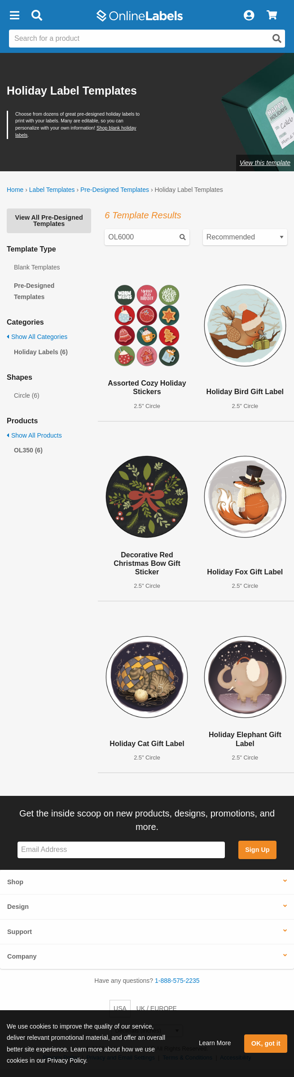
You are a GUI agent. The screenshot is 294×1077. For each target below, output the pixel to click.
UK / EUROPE (156, 1008)
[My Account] (248, 15)
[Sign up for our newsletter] (121, 850)
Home (15, 189)
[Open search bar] (36, 15)
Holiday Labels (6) (41, 352)
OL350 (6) (28, 450)
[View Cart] (272, 16)
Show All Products (34, 435)
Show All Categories (37, 336)
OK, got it (266, 1043)
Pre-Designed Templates (114, 189)
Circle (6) (26, 395)
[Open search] (277, 38)
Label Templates (52, 189)
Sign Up (257, 849)
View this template (265, 162)
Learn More (215, 1043)
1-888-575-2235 (177, 980)
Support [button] (19, 931)
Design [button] (18, 906)
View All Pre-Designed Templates (49, 220)
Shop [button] (15, 882)
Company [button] (22, 956)
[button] (14, 15)
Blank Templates (37, 267)
